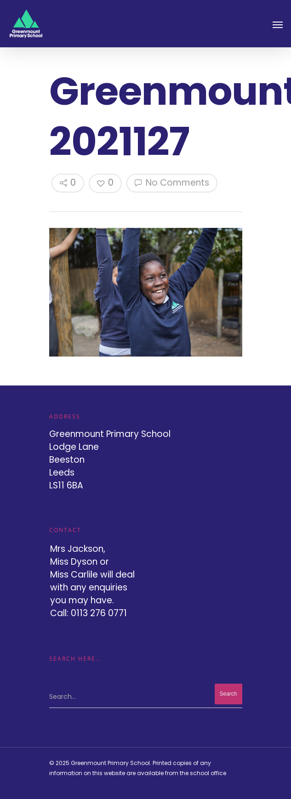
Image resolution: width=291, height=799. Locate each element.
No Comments (172, 182)
